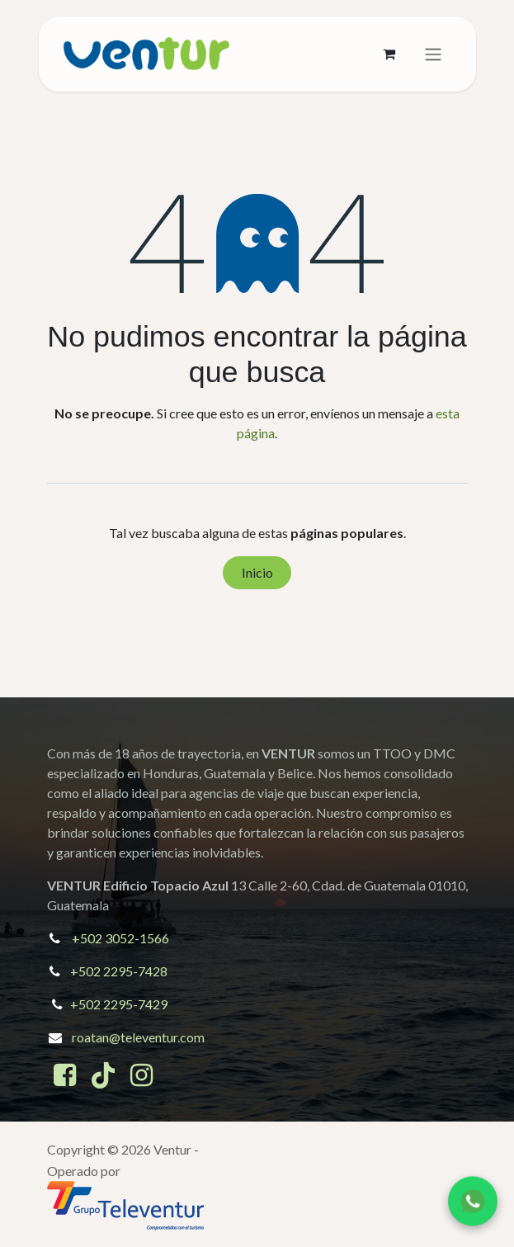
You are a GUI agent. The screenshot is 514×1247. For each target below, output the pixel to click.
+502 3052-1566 (120, 938)
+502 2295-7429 (118, 1004)
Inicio (257, 572)
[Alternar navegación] (433, 54)
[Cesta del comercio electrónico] (389, 53)
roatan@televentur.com (138, 1037)
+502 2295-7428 (118, 971)
